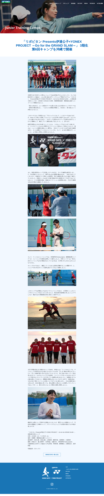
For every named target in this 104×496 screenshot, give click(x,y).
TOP (46, 3)
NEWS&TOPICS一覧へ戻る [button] (52, 454)
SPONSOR (92, 3)
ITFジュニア (66, 3)
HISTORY (80, 3)
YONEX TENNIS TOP (6, 5)
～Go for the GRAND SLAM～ (72, 469)
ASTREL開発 (100, 3)
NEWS (51, 3)
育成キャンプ (58, 3)
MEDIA (86, 3)
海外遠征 (73, 3)
